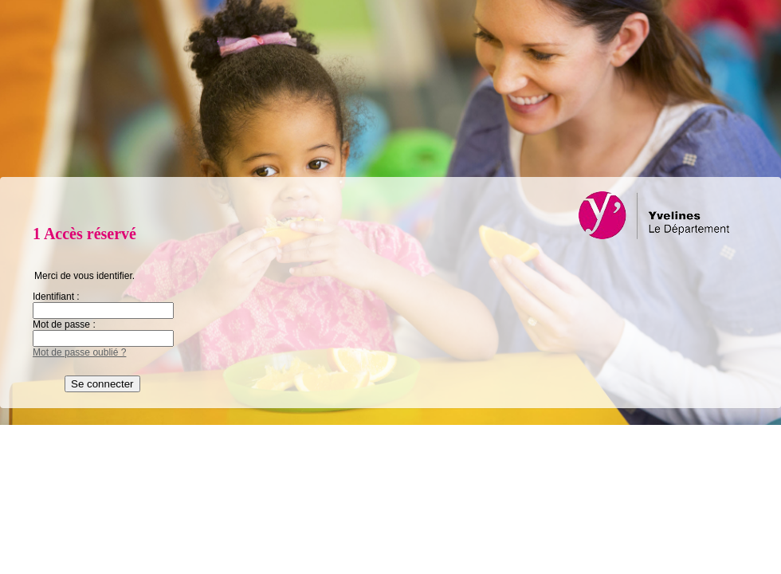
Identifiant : (56, 296)
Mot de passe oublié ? (79, 352)
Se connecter (102, 384)
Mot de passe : (64, 324)
